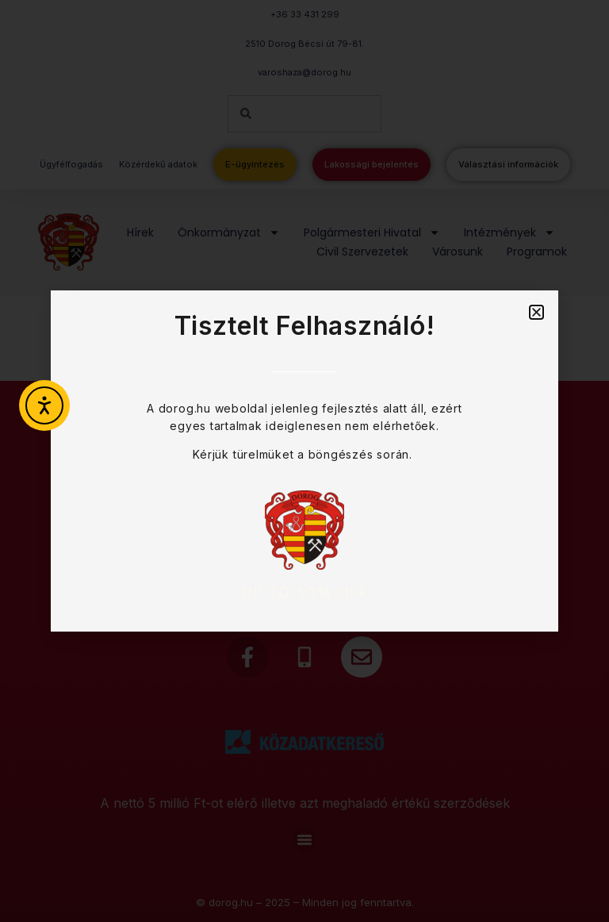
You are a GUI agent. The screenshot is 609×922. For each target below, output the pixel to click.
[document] (304, 461)
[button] (536, 312)
